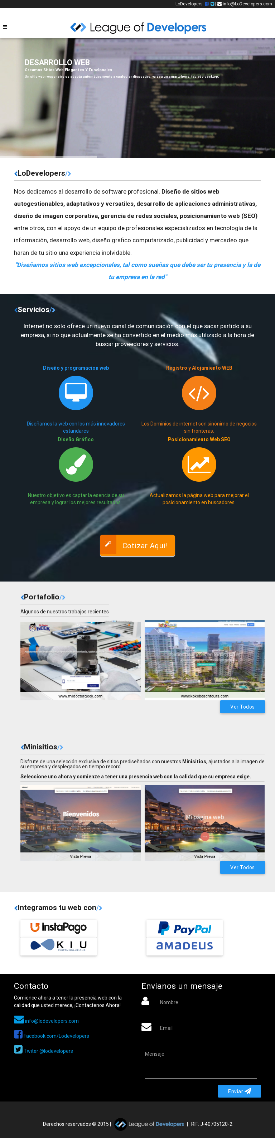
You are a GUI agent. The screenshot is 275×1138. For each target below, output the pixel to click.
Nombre (169, 1002)
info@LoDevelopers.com (244, 3)
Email (166, 1028)
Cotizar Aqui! (134, 544)
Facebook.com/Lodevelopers (51, 1036)
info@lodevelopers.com (46, 1021)
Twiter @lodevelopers (43, 1051)
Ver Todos (242, 707)
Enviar (239, 1091)
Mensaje (154, 1053)
